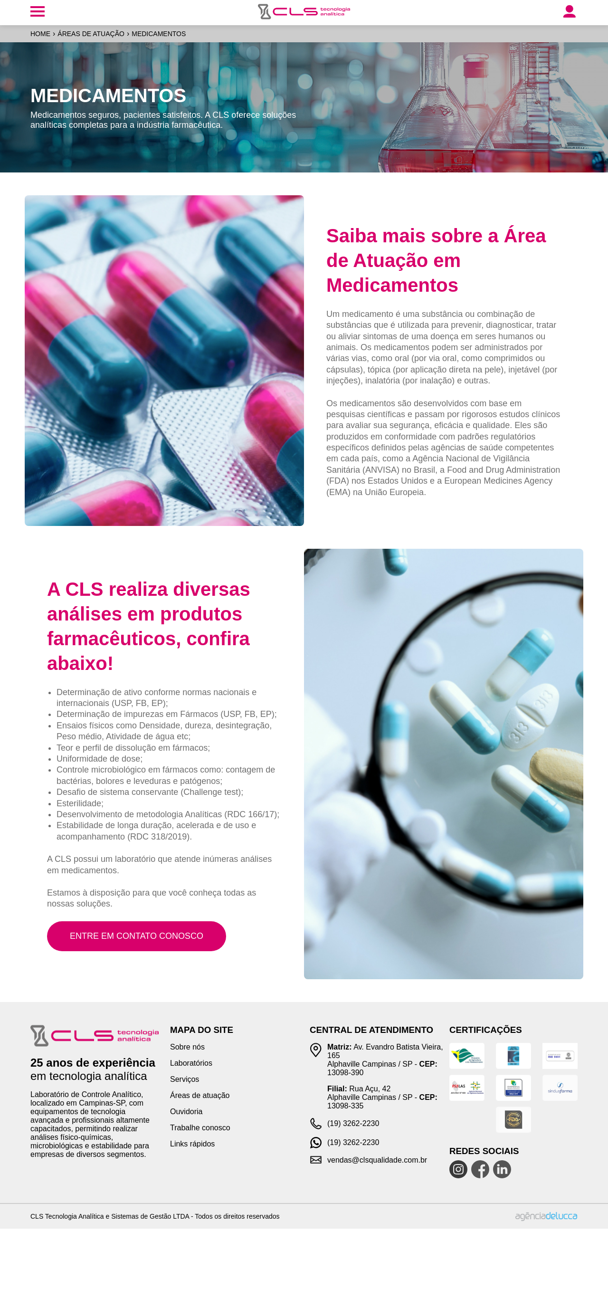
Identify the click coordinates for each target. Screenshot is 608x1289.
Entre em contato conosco (136, 936)
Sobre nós (187, 1047)
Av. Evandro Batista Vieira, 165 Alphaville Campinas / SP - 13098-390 (385, 1060)
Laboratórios (191, 1063)
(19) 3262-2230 (353, 1123)
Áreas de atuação (90, 34)
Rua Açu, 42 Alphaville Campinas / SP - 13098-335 (382, 1097)
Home (40, 34)
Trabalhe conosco (200, 1128)
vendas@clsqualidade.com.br (377, 1160)
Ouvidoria (186, 1112)
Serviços (184, 1079)
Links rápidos (192, 1144)
